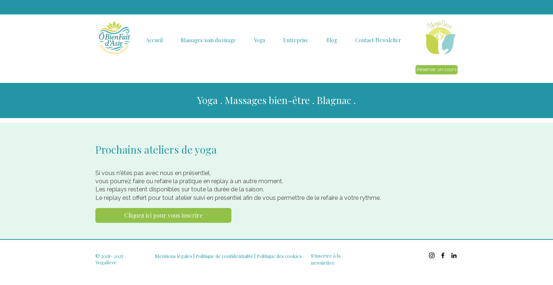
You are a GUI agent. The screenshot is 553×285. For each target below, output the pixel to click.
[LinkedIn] (454, 255)
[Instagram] (431, 255)
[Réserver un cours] (436, 69)
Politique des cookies (279, 256)
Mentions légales (173, 256)
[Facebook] (443, 255)
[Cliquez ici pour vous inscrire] (163, 215)
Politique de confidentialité (224, 256)
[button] (154, 40)
